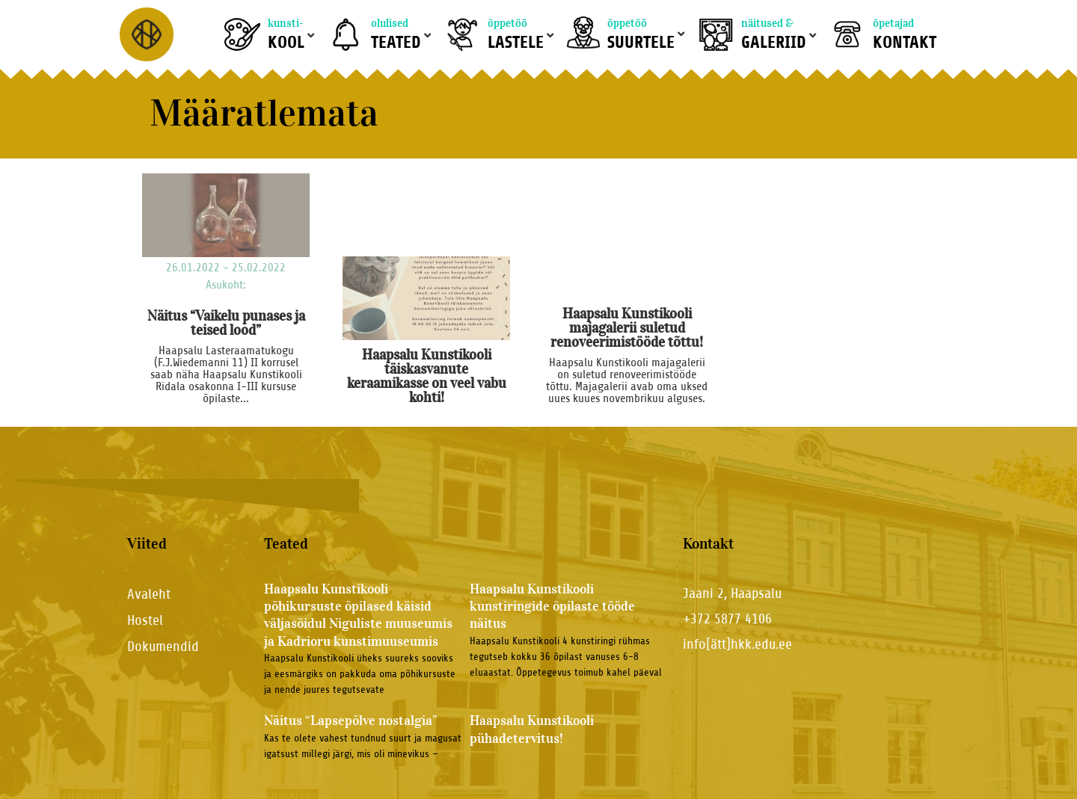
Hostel (145, 620)
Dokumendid (163, 646)
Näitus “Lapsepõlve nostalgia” (351, 720)
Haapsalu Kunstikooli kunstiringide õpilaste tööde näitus (552, 606)
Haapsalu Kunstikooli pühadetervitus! (532, 729)
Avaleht (149, 594)
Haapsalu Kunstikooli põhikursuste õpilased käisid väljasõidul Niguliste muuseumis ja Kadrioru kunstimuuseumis (358, 615)
